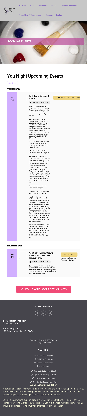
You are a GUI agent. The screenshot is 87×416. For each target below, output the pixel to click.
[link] (69, 254)
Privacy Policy (43, 366)
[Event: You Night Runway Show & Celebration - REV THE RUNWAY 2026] (43, 263)
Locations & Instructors (68, 6)
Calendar (49, 15)
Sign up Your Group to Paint (43, 375)
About (32, 6)
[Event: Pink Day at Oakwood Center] (43, 166)
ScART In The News (43, 359)
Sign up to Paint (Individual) (43, 371)
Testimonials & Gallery (47, 6)
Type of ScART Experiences (30, 15)
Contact (59, 15)
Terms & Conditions (43, 363)
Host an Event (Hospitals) (43, 378)
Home (22, 6)
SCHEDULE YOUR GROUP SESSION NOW (43, 289)
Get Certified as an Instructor (43, 382)
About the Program (43, 356)
